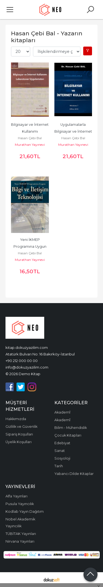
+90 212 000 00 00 (21, 360)
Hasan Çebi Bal (30, 138)
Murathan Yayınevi (30, 145)
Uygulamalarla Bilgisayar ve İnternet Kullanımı (73, 131)
